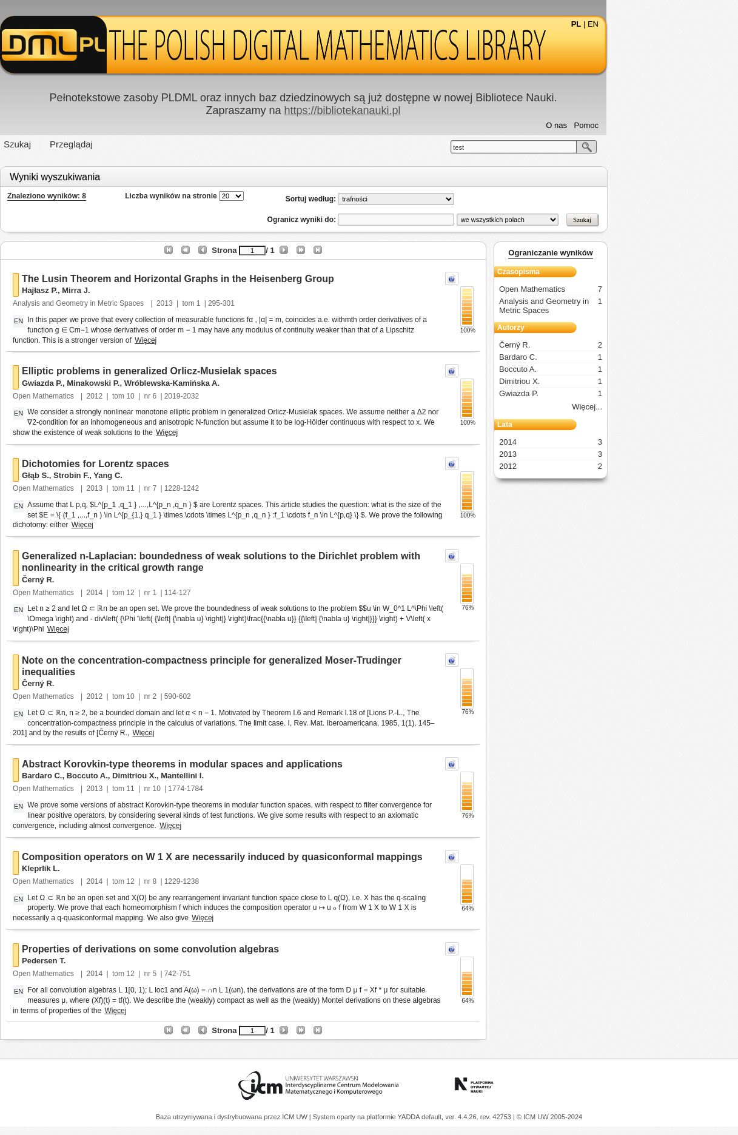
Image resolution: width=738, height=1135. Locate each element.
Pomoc (652, 125)
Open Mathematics (110, 396)
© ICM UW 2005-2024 (549, 1116)
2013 (230, 303)
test (524, 147)
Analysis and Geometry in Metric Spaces (145, 303)
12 (196, 592)
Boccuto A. (152, 775)
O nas (622, 125)
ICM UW (295, 1116)
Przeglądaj (137, 144)
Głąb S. (101, 475)
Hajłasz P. (106, 290)
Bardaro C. (108, 775)
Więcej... (653, 406)
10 (196, 396)
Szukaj (83, 144)
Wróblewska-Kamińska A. (238, 383)
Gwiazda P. (108, 383)
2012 (160, 396)
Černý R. (104, 579)
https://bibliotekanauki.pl (408, 110)
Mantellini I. (248, 775)
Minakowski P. (159, 383)
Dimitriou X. (200, 775)
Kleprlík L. (107, 868)
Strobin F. (137, 475)
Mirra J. (142, 290)
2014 (160, 592)
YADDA (410, 1116)
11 (196, 488)
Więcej (212, 340)
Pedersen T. (110, 960)
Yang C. (174, 475)
